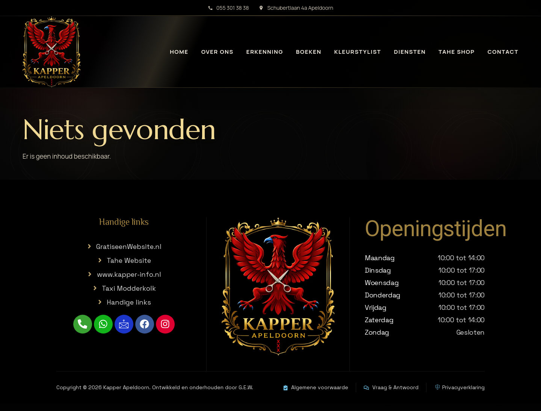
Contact (503, 52)
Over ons (217, 52)
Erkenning (264, 52)
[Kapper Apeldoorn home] (51, 52)
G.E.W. (246, 387)
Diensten (410, 52)
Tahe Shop (456, 52)
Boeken (309, 52)
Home (179, 52)
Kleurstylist (357, 52)
